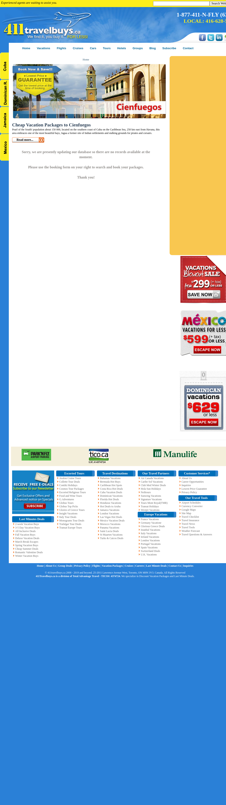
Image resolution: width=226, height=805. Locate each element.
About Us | (51, 565)
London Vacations (109, 513)
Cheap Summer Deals (26, 548)
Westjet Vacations (150, 510)
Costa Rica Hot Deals (111, 488)
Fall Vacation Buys (25, 534)
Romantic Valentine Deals (29, 552)
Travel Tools (188, 527)
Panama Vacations (109, 527)
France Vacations (150, 519)
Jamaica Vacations (109, 510)
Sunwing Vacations (151, 496)
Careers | (140, 565)
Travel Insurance (190, 520)
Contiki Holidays (68, 485)
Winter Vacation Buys (26, 556)
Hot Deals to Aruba (110, 506)
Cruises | (130, 565)
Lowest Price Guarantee (194, 488)
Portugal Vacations (151, 544)
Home (86, 59)
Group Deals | (66, 565)
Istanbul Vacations (150, 530)
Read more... (25, 139)
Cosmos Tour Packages (71, 488)
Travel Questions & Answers (197, 534)
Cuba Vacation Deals (111, 492)
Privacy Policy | (83, 565)
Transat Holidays (150, 506)
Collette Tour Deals (69, 481)
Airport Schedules (191, 502)
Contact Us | (176, 565)
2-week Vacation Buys (27, 524)
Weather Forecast (191, 531)
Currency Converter (192, 506)
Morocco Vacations (110, 524)
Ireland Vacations (150, 537)
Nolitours (146, 492)
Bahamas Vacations (110, 478)
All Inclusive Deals (25, 531)
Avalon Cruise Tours (70, 478)
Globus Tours (66, 503)
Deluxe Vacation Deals (27, 538)
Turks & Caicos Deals (111, 538)
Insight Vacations (68, 513)
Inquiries (186, 485)
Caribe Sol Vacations (152, 481)
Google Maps (189, 509)
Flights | (97, 565)
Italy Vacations (148, 533)
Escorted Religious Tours (72, 492)
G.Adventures (66, 499)
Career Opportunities (193, 481)
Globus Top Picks (68, 506)
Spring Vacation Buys (26, 545)
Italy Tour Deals (67, 517)
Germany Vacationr (151, 522)
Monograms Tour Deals (71, 520)
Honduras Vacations (110, 503)
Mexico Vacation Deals (112, 520)
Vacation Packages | (113, 565)
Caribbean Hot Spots (111, 485)
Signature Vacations (151, 499)
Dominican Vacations (111, 496)
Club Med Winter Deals (153, 485)
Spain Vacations (149, 547)
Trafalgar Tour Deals (70, 524)
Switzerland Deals (150, 551)
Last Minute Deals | (157, 565)
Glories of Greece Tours (72, 510)
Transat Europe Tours (70, 527)
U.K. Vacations (149, 554)
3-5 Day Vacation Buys (27, 527)
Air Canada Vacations (152, 478)
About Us (187, 478)
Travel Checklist (190, 516)
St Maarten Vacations (111, 534)
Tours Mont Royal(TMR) (154, 503)
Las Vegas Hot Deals (111, 517)
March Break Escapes (26, 541)
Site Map (186, 513)
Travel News (188, 524)
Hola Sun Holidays (151, 488)
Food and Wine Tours (70, 496)
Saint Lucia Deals (109, 531)
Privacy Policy (189, 492)
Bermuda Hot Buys (110, 481)
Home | (41, 565)
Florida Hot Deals (109, 499)
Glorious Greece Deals (153, 526)
